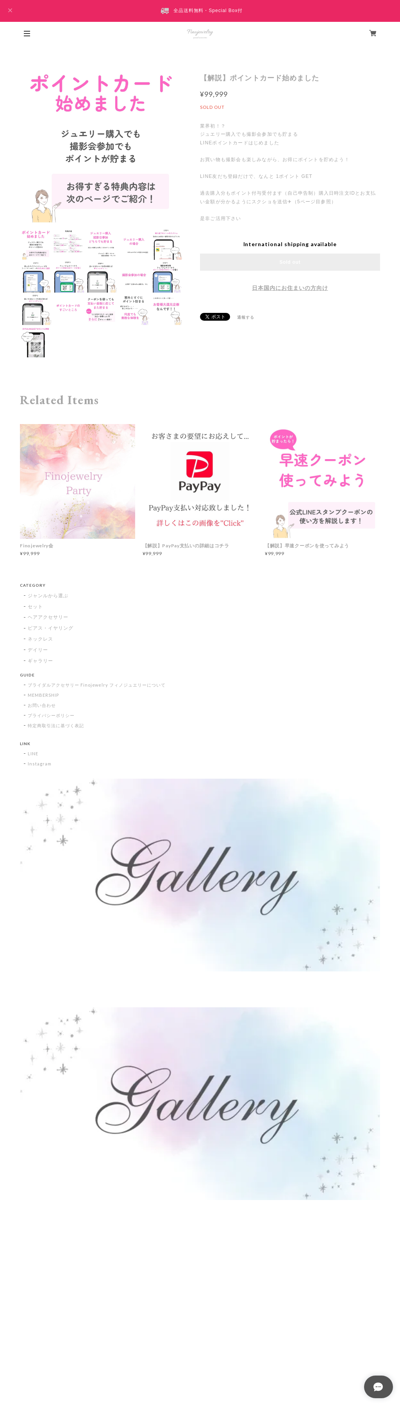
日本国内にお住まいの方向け (290, 288)
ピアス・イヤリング (50, 628)
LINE (33, 753)
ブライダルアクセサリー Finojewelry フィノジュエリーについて (97, 684)
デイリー (38, 650)
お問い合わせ (42, 705)
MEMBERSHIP (43, 695)
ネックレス (40, 639)
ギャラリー (40, 661)
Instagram (40, 763)
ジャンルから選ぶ (48, 595)
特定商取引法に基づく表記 (56, 725)
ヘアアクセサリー (48, 617)
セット (35, 606)
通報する (245, 317)
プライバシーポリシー (51, 715)
